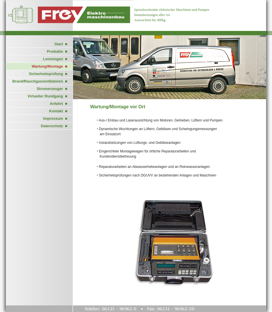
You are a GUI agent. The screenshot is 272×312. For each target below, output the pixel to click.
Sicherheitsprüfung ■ (48, 74)
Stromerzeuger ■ (52, 89)
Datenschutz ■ (54, 126)
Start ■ (60, 44)
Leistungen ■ (55, 59)
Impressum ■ (55, 118)
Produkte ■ (57, 51)
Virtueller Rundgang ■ (47, 96)
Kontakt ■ (58, 111)
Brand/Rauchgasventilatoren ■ (39, 81)
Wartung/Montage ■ (49, 66)
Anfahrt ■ (58, 103)
